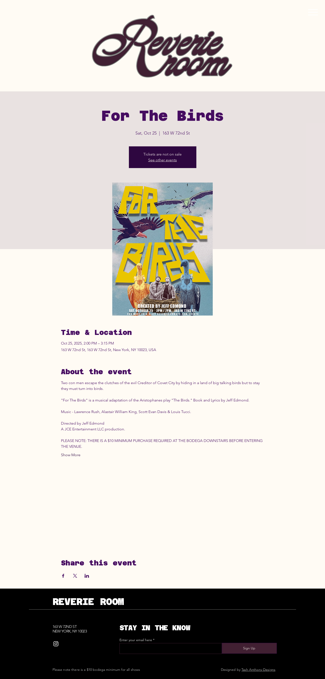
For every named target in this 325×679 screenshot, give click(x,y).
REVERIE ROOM (88, 601)
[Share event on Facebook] (63, 576)
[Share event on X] (75, 576)
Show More (70, 455)
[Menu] (312, 12)
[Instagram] (56, 643)
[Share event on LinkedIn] (87, 576)
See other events (162, 160)
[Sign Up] (249, 648)
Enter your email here (135, 640)
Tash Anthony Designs (258, 669)
